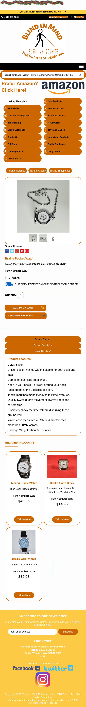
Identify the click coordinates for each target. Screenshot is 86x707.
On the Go (13, 137)
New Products (55, 101)
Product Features (43, 339)
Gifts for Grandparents (19, 115)
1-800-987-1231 (10, 17)
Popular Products (57, 108)
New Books (13, 108)
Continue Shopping (20, 315)
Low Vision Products (58, 137)
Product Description (43, 345)
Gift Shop (12, 144)
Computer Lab (15, 158)
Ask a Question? (43, 351)
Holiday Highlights (17, 101)
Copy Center (54, 151)
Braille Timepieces (60, 170)
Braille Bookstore (57, 144)
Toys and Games (56, 130)
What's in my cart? (58, 17)
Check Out (79, 17)
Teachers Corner (56, 115)
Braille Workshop (16, 130)
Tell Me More (24, 519)
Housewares (54, 123)
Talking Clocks (38, 170)
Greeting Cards (15, 151)
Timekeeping (14, 123)
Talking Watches (16, 170)
